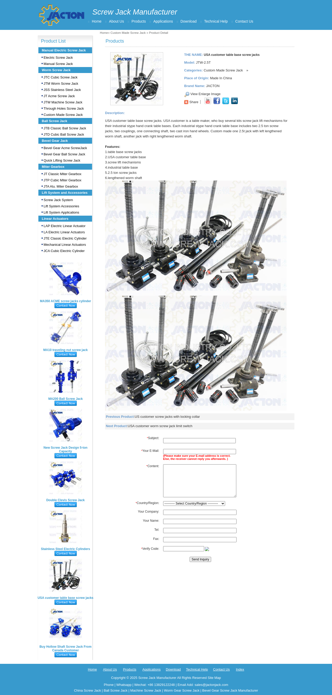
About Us (116, 21)
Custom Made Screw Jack (128, 32)
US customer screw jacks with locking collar (167, 417)
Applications (163, 21)
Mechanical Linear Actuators (65, 245)
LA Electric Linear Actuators (64, 232)
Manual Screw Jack (58, 64)
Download (189, 21)
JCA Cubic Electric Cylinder (64, 251)
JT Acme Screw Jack (59, 96)
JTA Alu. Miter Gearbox (61, 186)
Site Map (214, 678)
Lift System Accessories (61, 206)
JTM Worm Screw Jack (61, 83)
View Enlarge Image (205, 94)
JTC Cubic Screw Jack (61, 77)
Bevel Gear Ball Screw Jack (64, 154)
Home (96, 21)
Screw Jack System (58, 200)
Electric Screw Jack (58, 57)
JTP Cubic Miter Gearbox (62, 180)
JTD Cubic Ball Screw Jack (64, 134)
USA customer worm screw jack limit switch (160, 426)
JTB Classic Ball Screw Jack (65, 128)
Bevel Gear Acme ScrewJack (65, 148)
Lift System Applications (61, 212)
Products (139, 21)
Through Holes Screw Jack (64, 108)
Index (240, 669)
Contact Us (244, 21)
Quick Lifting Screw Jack (62, 160)
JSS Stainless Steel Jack (62, 90)
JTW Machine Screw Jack (63, 102)
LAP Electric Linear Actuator (65, 226)
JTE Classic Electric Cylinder (65, 238)
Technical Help (216, 21)
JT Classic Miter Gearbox (62, 174)
